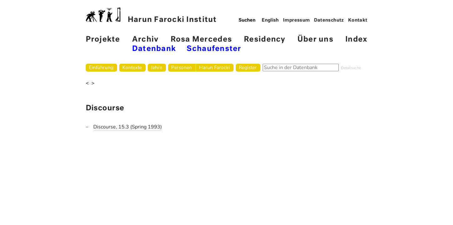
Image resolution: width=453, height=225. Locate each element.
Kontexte (132, 67)
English (270, 20)
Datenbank (154, 48)
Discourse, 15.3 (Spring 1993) (127, 126)
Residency (264, 39)
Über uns (315, 39)
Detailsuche (351, 67)
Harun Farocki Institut (151, 15)
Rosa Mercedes (201, 39)
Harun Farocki (214, 67)
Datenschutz (329, 20)
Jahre (156, 67)
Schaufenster (214, 48)
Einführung (101, 67)
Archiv (145, 39)
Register (248, 67)
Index (356, 39)
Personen (181, 67)
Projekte (103, 39)
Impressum (296, 20)
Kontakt (358, 20)
